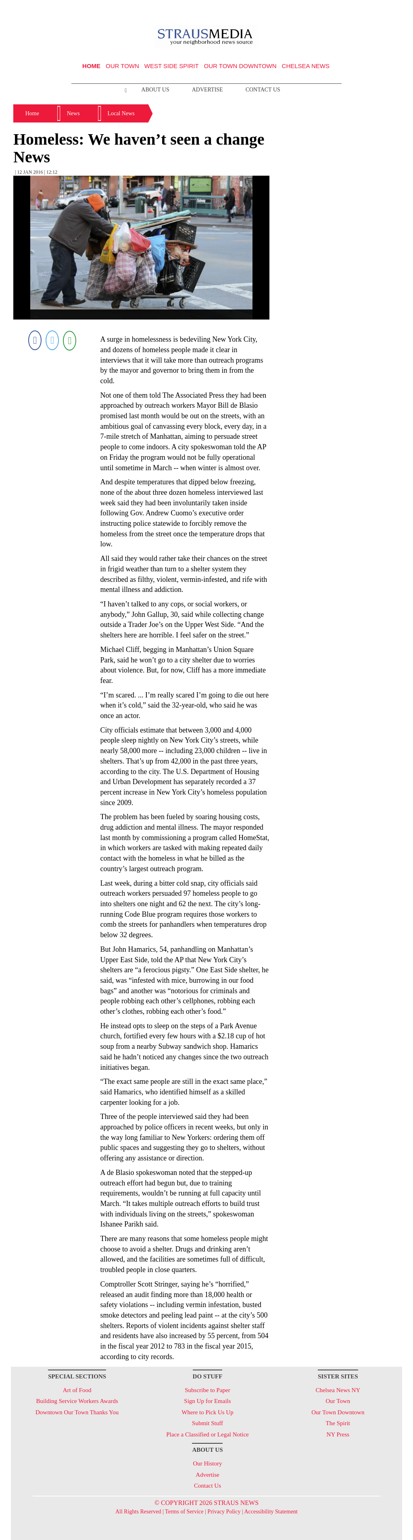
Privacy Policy (223, 1512)
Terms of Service (184, 1512)
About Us (155, 90)
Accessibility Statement (271, 1512)
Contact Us (263, 90)
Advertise (207, 90)
